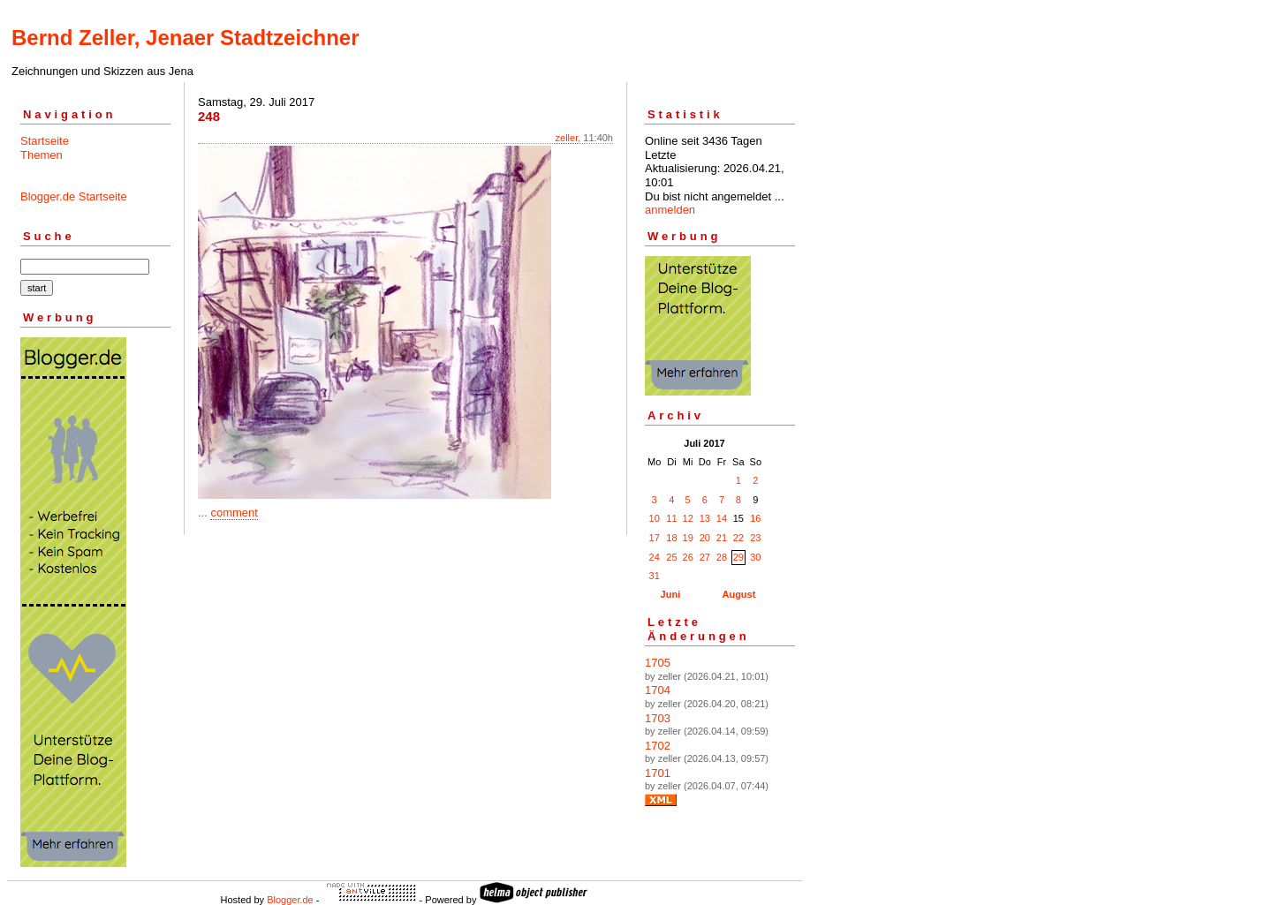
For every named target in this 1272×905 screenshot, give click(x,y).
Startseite (44, 140)
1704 (657, 690)
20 (705, 537)
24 (654, 557)
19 (688, 537)
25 (671, 557)
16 (755, 518)
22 (738, 537)
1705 (657, 662)
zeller (567, 137)
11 (671, 518)
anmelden (670, 209)
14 (721, 518)
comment (233, 512)
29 (738, 557)
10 (654, 518)
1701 (657, 773)
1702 (657, 745)
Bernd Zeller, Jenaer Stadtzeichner (185, 37)
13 (705, 518)
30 (755, 557)
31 (654, 575)
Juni (671, 594)
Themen (41, 155)
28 (721, 557)
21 (721, 537)
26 (688, 557)
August (738, 594)
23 (755, 537)
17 (654, 537)
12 (688, 518)
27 (705, 557)
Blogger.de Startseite (73, 196)
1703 (657, 718)
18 (671, 537)
